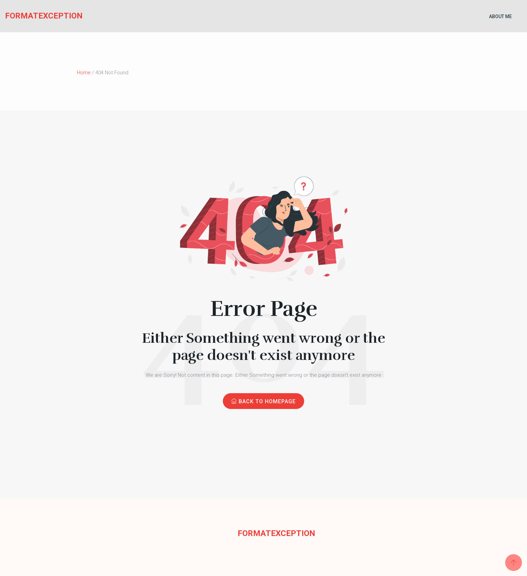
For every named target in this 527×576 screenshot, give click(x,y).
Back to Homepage (263, 401)
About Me (500, 16)
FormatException (31, 15)
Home (84, 73)
